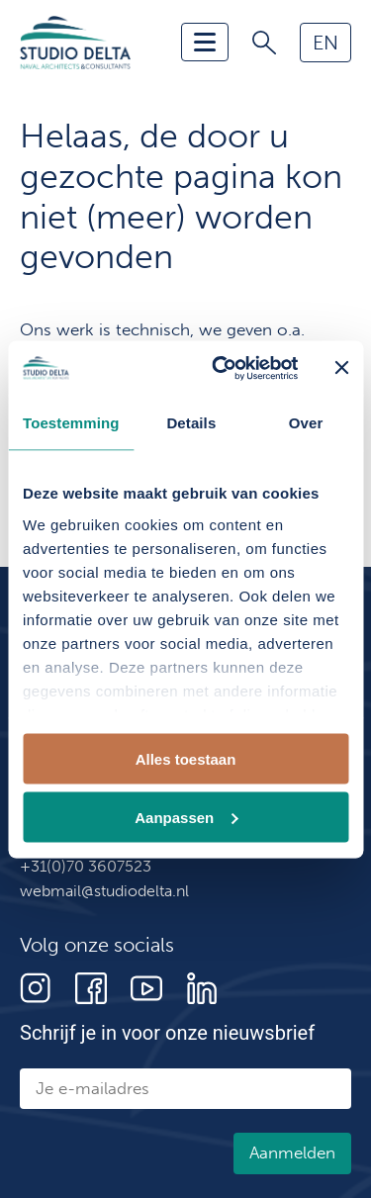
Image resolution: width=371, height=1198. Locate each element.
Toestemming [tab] (71, 423)
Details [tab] (191, 423)
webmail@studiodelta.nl (104, 890)
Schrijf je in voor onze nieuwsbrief (167, 1033)
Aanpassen (186, 816)
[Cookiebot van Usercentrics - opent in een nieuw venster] (221, 368)
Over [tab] (306, 423)
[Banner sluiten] (341, 368)
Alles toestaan (186, 759)
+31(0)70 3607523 (85, 866)
